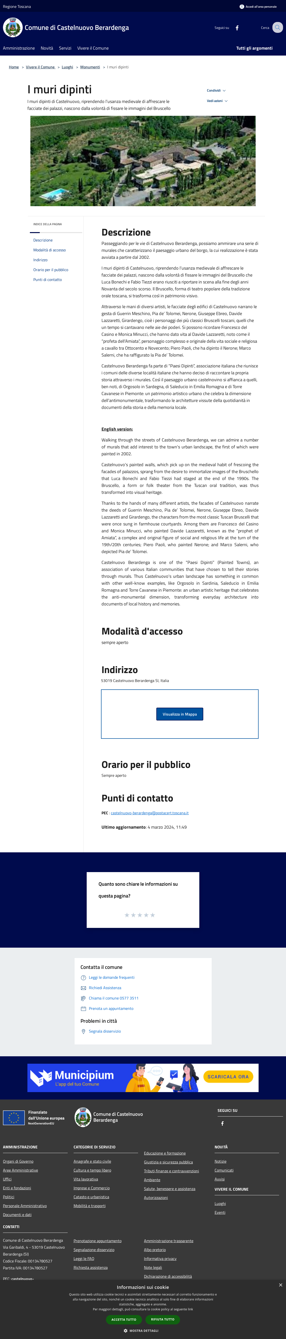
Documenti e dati (17, 1215)
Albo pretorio (155, 1250)
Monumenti (90, 67)
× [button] (280, 1285)
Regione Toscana (17, 6)
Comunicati (224, 1170)
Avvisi (220, 1179)
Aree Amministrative (20, 1170)
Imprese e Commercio (92, 1188)
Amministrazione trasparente (168, 1241)
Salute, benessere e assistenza (169, 1189)
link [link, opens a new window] (190, 1309)
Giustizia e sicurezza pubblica (168, 1162)
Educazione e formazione (165, 1153)
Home (14, 67)
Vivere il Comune (41, 67)
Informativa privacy (160, 1258)
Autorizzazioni (156, 1197)
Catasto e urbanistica (91, 1197)
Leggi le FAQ (84, 1258)
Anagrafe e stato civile (92, 1161)
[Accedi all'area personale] (258, 6)
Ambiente (152, 1180)
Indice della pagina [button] (47, 224)
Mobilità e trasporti (90, 1206)
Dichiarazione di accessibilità (168, 1276)
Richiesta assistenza (91, 1267)
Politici (8, 1197)
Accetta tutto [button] (124, 1320)
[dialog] (143, 1309)
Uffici (7, 1179)
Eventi (220, 1212)
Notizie (220, 1161)
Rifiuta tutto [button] (163, 1319)
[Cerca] (277, 27)
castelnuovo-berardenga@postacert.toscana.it (150, 813)
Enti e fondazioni (17, 1188)
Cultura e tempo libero (92, 1170)
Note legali (153, 1267)
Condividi (217, 91)
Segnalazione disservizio (94, 1250)
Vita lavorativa (86, 1179)
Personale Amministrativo (25, 1206)
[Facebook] (233, 27)
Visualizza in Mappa (180, 714)
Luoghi (67, 67)
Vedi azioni (218, 101)
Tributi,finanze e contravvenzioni (171, 1171)
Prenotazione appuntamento (98, 1241)
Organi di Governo (18, 1161)
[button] (143, 1330)
